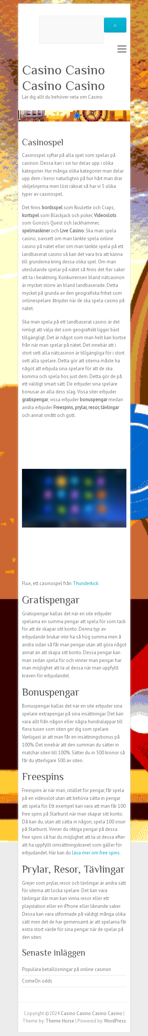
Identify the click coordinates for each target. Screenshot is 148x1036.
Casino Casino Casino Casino (63, 77)
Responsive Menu (121, 49)
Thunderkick (85, 583)
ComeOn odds (37, 981)
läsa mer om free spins (96, 853)
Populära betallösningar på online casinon (66, 969)
